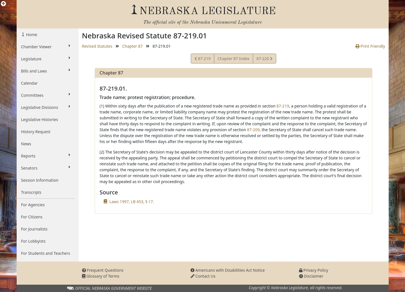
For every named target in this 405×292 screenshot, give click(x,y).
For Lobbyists (33, 241)
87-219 (202, 59)
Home (31, 34)
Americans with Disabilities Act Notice (228, 270)
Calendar (29, 83)
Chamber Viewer (45, 46)
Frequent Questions (103, 270)
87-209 (253, 129)
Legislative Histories (39, 119)
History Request (35, 131)
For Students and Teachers (45, 253)
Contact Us (203, 276)
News (26, 143)
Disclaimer (311, 276)
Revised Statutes (97, 46)
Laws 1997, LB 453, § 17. (131, 201)
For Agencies (33, 204)
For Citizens (32, 216)
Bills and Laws (45, 71)
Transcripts (31, 192)
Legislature (45, 59)
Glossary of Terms (100, 276)
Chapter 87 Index (233, 58)
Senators (45, 168)
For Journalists (34, 229)
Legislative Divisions (45, 107)
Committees (45, 95)
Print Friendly (370, 46)
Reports (45, 156)
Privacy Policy (313, 270)
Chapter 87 (132, 46)
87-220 (264, 59)
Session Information (40, 180)
